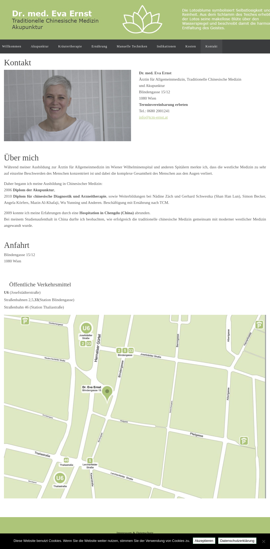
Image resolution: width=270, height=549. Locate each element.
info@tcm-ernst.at (153, 117)
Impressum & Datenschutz (135, 533)
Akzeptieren (204, 541)
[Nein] (263, 541)
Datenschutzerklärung (237, 541)
